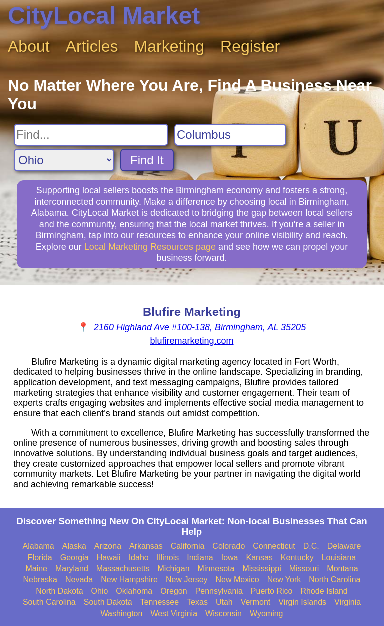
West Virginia (174, 613)
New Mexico (238, 579)
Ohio (100, 591)
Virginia (347, 602)
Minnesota (216, 568)
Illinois (168, 557)
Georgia (74, 557)
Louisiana (339, 557)
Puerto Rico (272, 591)
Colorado (228, 546)
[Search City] (230, 135)
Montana (342, 568)
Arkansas (146, 546)
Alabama (38, 546)
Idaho (139, 557)
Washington (121, 613)
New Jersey (187, 579)
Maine (37, 568)
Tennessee (159, 602)
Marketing (169, 46)
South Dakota (108, 602)
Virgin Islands (302, 602)
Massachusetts (123, 568)
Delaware (345, 546)
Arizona (108, 546)
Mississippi (261, 568)
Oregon (173, 591)
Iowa (230, 557)
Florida (40, 557)
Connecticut (274, 546)
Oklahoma (134, 591)
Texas (197, 602)
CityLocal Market (104, 15)
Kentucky (297, 557)
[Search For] (91, 135)
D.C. (312, 546)
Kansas (259, 557)
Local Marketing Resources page (150, 247)
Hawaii (109, 557)
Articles (92, 46)
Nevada (79, 579)
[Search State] (64, 160)
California (188, 546)
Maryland (72, 568)
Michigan (174, 568)
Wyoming (267, 613)
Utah (224, 602)
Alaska (74, 546)
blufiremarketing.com (192, 341)
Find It (147, 160)
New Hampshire (129, 579)
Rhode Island (324, 591)
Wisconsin (224, 613)
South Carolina (49, 602)
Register (250, 46)
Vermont (256, 602)
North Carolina (334, 579)
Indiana (200, 557)
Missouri (305, 568)
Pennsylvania (219, 591)
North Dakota (59, 591)
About (29, 46)
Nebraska (41, 579)
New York (285, 579)
